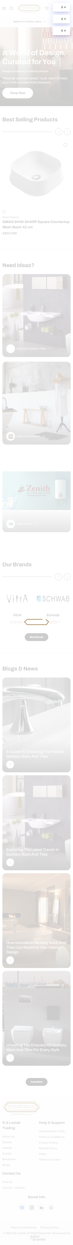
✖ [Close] (65, 7)
